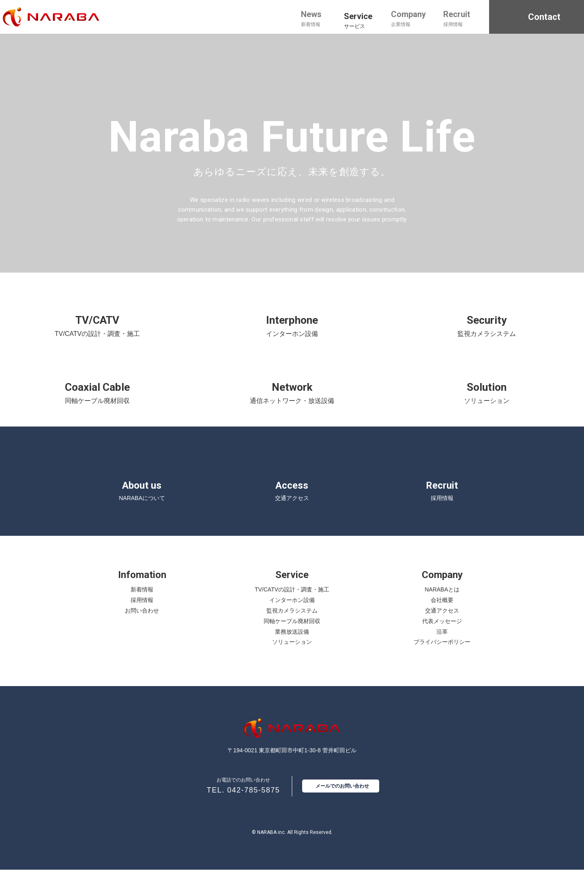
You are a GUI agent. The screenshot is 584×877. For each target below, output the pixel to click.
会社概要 (442, 607)
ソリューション (292, 649)
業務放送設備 (292, 638)
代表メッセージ (442, 628)
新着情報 (142, 596)
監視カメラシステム (292, 617)
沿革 (442, 638)
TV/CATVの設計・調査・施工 (292, 596)
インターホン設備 (292, 607)
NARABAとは (442, 596)
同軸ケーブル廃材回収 (292, 628)
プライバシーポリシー (442, 649)
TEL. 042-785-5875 (243, 797)
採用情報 (142, 607)
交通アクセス (442, 617)
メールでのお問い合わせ (342, 793)
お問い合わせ (142, 617)
